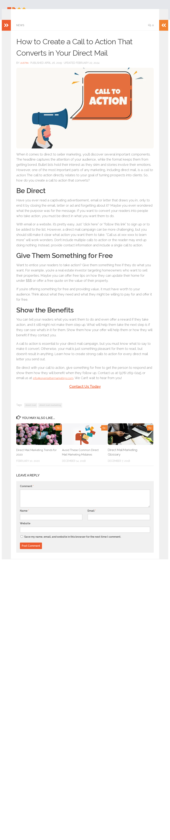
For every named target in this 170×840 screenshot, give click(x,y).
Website (25, 528)
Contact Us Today (85, 391)
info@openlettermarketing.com (55, 383)
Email (92, 515)
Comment (27, 491)
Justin (24, 68)
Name (24, 515)
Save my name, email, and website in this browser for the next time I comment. (72, 541)
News (20, 30)
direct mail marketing (50, 410)
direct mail (31, 410)
